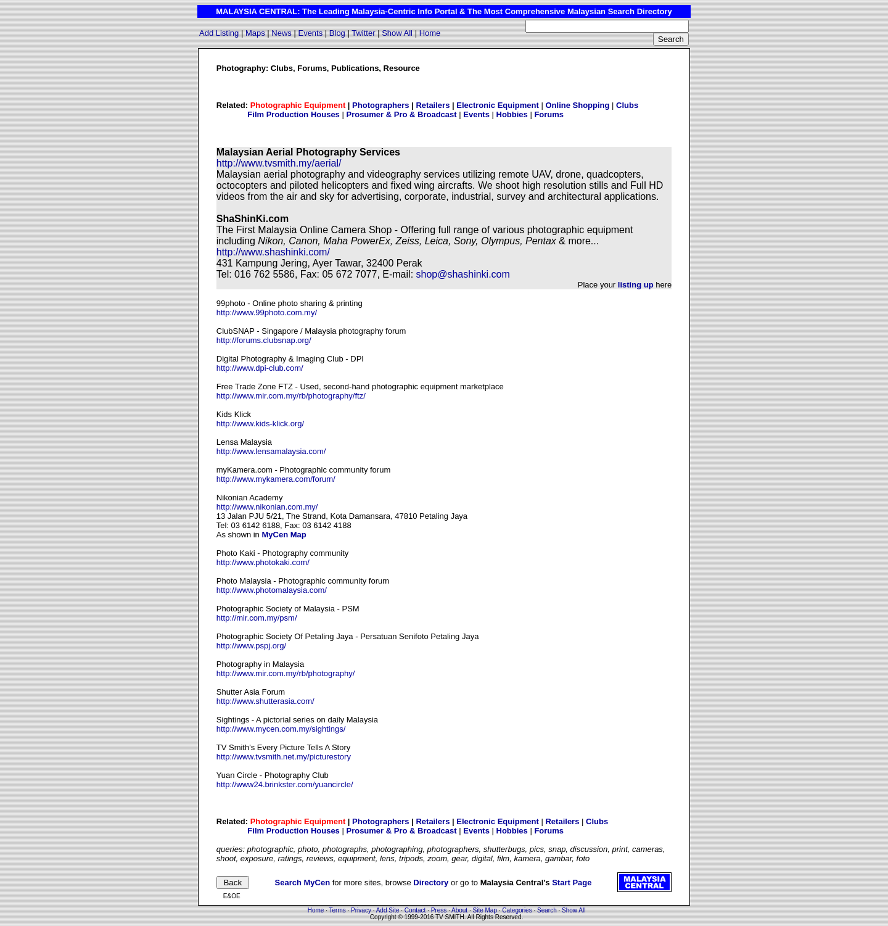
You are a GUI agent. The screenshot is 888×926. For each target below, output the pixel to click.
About (459, 910)
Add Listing (219, 33)
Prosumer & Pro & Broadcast (401, 114)
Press (439, 910)
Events (310, 33)
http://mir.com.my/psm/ (256, 617)
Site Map (485, 910)
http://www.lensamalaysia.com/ (271, 451)
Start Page (571, 882)
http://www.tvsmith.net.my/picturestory (283, 756)
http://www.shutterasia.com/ (265, 701)
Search (547, 910)
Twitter (363, 33)
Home (430, 33)
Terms (337, 910)
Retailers (433, 105)
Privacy (361, 910)
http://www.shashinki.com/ (273, 252)
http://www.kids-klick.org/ (260, 423)
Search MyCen (303, 882)
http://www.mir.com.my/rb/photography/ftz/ (291, 395)
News (281, 33)
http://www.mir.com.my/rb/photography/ (285, 673)
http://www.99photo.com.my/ (266, 312)
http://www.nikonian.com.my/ (267, 506)
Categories (517, 910)
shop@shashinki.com (463, 274)
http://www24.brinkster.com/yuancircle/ (284, 784)
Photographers (380, 105)
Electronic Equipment (497, 105)
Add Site (388, 910)
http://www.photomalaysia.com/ (271, 590)
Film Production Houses (293, 114)
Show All (397, 33)
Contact (415, 910)
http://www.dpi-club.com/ (259, 368)
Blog (337, 33)
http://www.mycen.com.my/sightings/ (281, 729)
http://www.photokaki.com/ (263, 562)
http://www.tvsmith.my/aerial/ (279, 163)
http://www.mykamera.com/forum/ (275, 479)
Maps (255, 33)
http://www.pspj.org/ (251, 645)
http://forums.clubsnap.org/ (263, 340)
